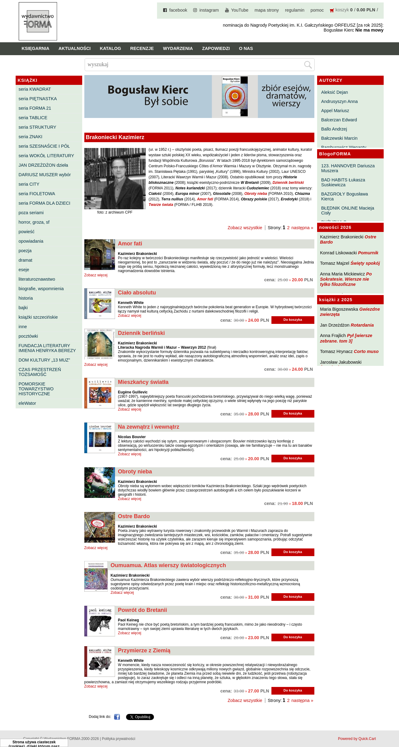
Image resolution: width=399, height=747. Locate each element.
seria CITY (29, 184)
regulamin (294, 10)
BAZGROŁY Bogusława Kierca (344, 196)
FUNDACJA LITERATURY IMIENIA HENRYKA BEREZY (47, 348)
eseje (24, 269)
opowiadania (31, 241)
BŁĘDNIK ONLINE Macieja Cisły (347, 210)
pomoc (317, 10)
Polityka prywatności (118, 739)
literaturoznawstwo (37, 279)
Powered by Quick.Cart (357, 739)
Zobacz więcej (96, 275)
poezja (25, 250)
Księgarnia (35, 48)
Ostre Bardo (134, 516)
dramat (26, 260)
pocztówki (28, 336)
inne (23, 326)
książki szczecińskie (38, 317)
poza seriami (31, 212)
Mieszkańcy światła (143, 382)
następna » (302, 227)
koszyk (342, 9)
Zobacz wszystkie (245, 227)
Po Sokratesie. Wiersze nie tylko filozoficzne (346, 279)
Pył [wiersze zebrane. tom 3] (346, 338)
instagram (209, 10)
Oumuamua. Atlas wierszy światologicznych (168, 565)
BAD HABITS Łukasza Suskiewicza (343, 182)
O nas (246, 48)
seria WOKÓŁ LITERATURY (46, 155)
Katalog (110, 48)
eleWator (27, 403)
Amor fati (130, 244)
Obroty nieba (135, 471)
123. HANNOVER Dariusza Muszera (347, 168)
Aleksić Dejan (334, 92)
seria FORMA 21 (35, 108)
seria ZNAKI (31, 136)
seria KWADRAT (35, 89)
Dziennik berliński (141, 333)
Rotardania (362, 325)
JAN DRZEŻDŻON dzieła (43, 165)
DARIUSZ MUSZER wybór (45, 174)
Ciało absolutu (137, 293)
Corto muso (366, 351)
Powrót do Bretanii (142, 610)
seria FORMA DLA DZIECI (45, 203)
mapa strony (267, 10)
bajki (23, 307)
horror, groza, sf (34, 222)
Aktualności (75, 48)
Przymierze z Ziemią (144, 650)
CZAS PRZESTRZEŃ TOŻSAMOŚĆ (40, 372)
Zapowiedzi (216, 48)
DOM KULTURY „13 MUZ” (44, 360)
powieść (27, 231)
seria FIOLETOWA (37, 193)
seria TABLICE (33, 117)
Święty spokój (365, 263)
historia (26, 298)
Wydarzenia (178, 48)
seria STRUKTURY (37, 127)
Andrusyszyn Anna (339, 101)
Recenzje (142, 48)
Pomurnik (368, 252)
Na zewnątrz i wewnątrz (148, 427)
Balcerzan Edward (339, 119)
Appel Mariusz (335, 110)
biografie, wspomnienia (41, 288)
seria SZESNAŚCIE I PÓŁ (44, 146)
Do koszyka (292, 319)
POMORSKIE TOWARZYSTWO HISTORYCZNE (36, 388)
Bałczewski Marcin (339, 138)
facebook (178, 10)
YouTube (240, 10)
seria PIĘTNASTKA (38, 98)
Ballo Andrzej (334, 129)
